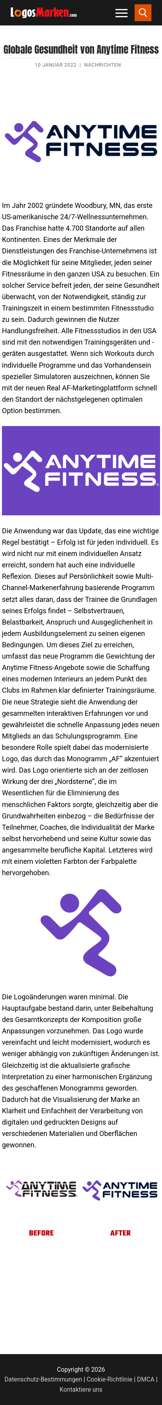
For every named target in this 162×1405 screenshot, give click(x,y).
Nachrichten (102, 65)
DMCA (146, 1379)
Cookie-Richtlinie (110, 1379)
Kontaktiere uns (80, 1389)
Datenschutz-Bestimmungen (43, 1379)
